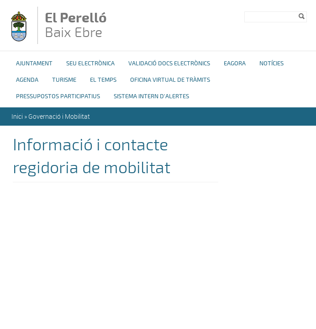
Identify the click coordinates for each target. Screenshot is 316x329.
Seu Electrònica (90, 63)
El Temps (103, 80)
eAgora (235, 63)
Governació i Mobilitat (59, 116)
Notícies (271, 63)
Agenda (27, 80)
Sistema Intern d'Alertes (151, 96)
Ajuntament (34, 63)
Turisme (64, 80)
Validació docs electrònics (169, 63)
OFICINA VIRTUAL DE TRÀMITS (170, 80)
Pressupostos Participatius (58, 96)
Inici (17, 116)
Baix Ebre (82, 26)
